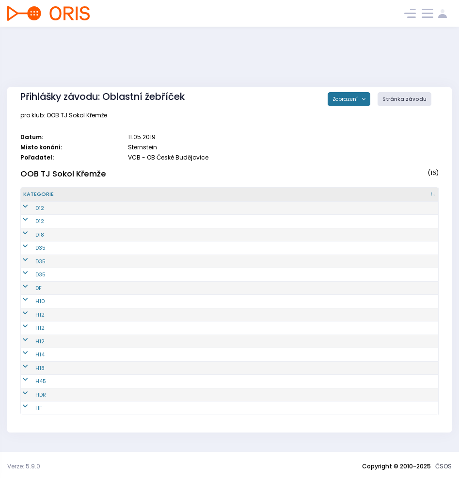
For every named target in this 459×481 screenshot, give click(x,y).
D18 (27, 235)
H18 (27, 368)
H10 (28, 301)
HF (26, 408)
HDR (28, 395)
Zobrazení (345, 99)
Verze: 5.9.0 (23, 466)
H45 (28, 381)
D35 (28, 248)
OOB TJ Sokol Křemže (63, 173)
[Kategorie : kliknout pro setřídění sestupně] (59, 194)
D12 (27, 208)
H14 (27, 354)
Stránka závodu (404, 99)
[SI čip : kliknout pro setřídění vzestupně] (405, 194)
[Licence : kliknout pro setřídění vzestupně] (339, 194)
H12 (27, 315)
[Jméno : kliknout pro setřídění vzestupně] (234, 194)
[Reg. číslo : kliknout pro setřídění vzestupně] (130, 194)
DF (26, 288)
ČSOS (443, 466)
